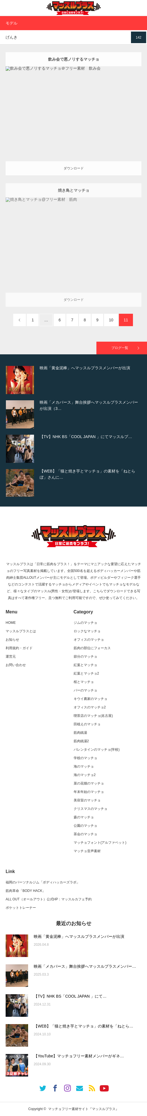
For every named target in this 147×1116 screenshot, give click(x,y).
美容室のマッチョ (87, 800)
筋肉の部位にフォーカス (92, 648)
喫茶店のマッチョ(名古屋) (93, 716)
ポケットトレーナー (21, 908)
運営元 (11, 656)
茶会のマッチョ (85, 834)
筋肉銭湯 (80, 733)
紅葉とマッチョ (85, 665)
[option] (73, 380)
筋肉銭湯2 (81, 741)
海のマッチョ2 (85, 775)
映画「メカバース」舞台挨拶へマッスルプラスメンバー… (85, 966)
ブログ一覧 (119, 348)
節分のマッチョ (85, 656)
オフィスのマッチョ (89, 640)
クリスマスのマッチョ (90, 809)
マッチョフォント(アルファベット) (100, 843)
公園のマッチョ (85, 826)
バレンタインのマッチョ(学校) (97, 750)
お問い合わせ (16, 665)
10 (111, 320)
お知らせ (12, 640)
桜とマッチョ (84, 682)
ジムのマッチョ (85, 623)
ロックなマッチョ (87, 631)
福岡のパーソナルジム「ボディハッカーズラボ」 (43, 882)
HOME (11, 623)
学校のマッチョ (85, 758)
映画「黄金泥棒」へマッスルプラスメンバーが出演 (79, 936)
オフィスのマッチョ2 (90, 707)
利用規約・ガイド (19, 648)
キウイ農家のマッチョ (90, 699)
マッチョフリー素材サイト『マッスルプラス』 (83, 1109)
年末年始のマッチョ (89, 792)
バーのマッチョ (85, 690)
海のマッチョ (84, 766)
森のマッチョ (84, 817)
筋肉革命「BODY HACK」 (26, 891)
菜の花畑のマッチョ (89, 783)
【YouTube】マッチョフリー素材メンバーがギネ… (79, 1056)
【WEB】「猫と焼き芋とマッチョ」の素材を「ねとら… (83, 1026)
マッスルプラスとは (21, 631)
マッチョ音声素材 (87, 851)
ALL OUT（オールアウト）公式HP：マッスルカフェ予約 (49, 899)
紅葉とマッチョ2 (86, 673)
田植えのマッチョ (87, 724)
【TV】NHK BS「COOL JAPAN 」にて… (70, 996)
